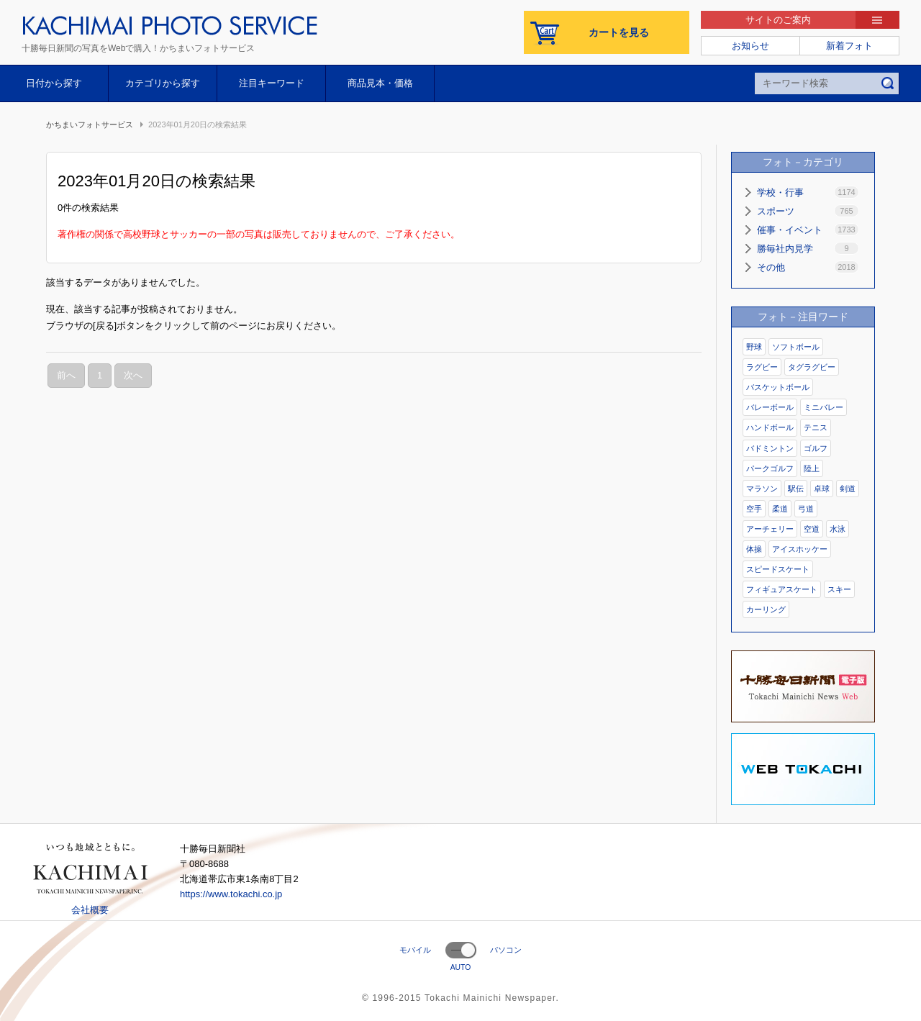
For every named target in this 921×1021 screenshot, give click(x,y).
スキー (839, 589)
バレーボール (770, 407)
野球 (754, 346)
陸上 (812, 468)
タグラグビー (811, 367)
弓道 (806, 508)
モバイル (415, 949)
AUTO (460, 967)
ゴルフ (815, 448)
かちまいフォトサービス (89, 124)
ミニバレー (823, 407)
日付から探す (54, 83)
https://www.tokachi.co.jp (231, 894)
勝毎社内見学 (808, 248)
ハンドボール (770, 427)
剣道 (848, 488)
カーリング (766, 609)
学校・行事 (808, 192)
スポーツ (808, 210)
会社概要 (90, 909)
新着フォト (849, 45)
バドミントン (770, 448)
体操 (754, 549)
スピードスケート (777, 569)
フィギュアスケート (781, 589)
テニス (815, 427)
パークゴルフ (770, 468)
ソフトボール (796, 346)
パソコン (506, 949)
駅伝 (796, 488)
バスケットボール (777, 387)
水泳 (837, 529)
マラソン (762, 488)
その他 (808, 266)
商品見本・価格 (380, 83)
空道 (812, 529)
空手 (754, 508)
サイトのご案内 (778, 19)
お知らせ (750, 45)
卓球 (822, 488)
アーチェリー (770, 529)
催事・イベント (808, 229)
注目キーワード (271, 83)
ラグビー (762, 367)
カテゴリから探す (162, 83)
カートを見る (619, 32)
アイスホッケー (799, 549)
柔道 (780, 508)
